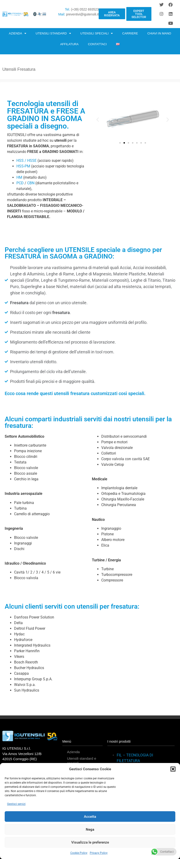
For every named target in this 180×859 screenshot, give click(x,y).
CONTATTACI (97, 44)
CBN (30, 183)
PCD (20, 183)
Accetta (90, 817)
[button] (173, 769)
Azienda (73, 752)
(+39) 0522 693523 (85, 9)
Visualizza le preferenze (90, 842)
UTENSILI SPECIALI (96, 33)
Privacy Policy (99, 853)
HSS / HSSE (26, 160)
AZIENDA (17, 33)
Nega (90, 829)
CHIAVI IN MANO (159, 33)
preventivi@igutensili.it (82, 14)
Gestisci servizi (16, 804)
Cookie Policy (78, 853)
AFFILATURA (69, 44)
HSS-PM (23, 166)
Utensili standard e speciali (81, 760)
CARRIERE (130, 33)
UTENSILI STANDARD (53, 33)
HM (19, 177)
